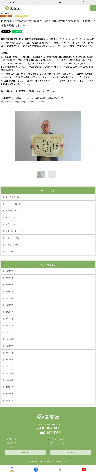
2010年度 (10, 373)
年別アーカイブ (12, 252)
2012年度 (10, 360)
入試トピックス (12, 238)
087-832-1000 (50, 428)
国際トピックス (12, 224)
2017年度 (10, 326)
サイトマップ (11, 439)
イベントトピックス (14, 204)
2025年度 (10, 271)
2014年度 (10, 346)
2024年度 (10, 278)
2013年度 (10, 353)
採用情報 (25, 452)
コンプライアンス (13, 443)
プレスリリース (12, 197)
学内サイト (70, 452)
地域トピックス (12, 217)
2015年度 (10, 339)
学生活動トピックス (14, 231)
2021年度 (10, 298)
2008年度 (10, 387)
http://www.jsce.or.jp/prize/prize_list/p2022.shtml (22, 102)
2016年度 (10, 332)
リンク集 (10, 447)
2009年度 (10, 380)
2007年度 (10, 394)
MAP (12, 2)
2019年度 (10, 312)
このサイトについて (57, 439)
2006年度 (10, 401)
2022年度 (10, 292)
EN (60, 2)
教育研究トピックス (14, 211)
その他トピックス (13, 245)
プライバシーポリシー (58, 443)
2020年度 (10, 305)
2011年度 (10, 366)
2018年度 (10, 319)
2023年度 (10, 285)
